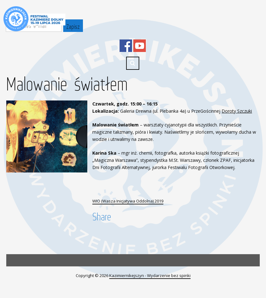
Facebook (126, 45)
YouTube (139, 45)
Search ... (132, 63)
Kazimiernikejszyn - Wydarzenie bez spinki (150, 275)
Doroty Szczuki (237, 111)
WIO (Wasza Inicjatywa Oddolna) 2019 (127, 201)
